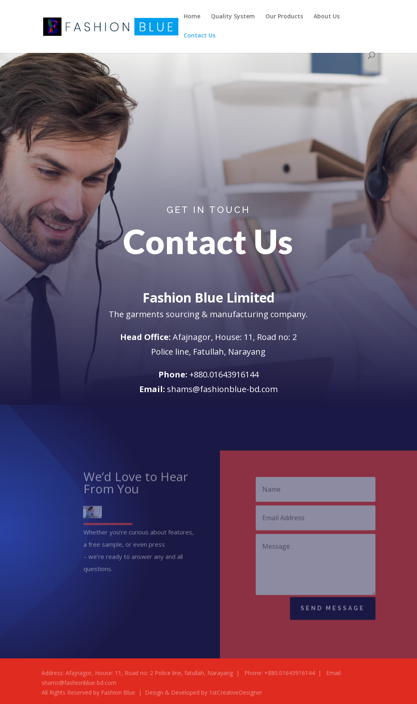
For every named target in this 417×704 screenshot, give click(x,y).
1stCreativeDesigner (235, 692)
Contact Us (199, 36)
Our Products (284, 16)
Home (192, 16)
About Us (327, 16)
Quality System (233, 16)
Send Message (333, 610)
